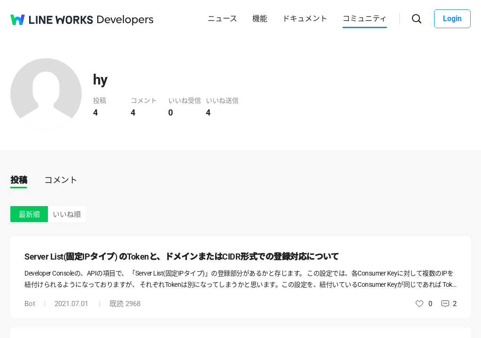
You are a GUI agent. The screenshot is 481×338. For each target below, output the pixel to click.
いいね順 (67, 214)
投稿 (18, 180)
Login (452, 18)
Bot (29, 304)
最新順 (29, 214)
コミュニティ (364, 18)
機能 (259, 18)
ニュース (222, 18)
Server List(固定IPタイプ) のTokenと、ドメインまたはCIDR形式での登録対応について (181, 256)
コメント (60, 180)
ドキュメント (304, 18)
